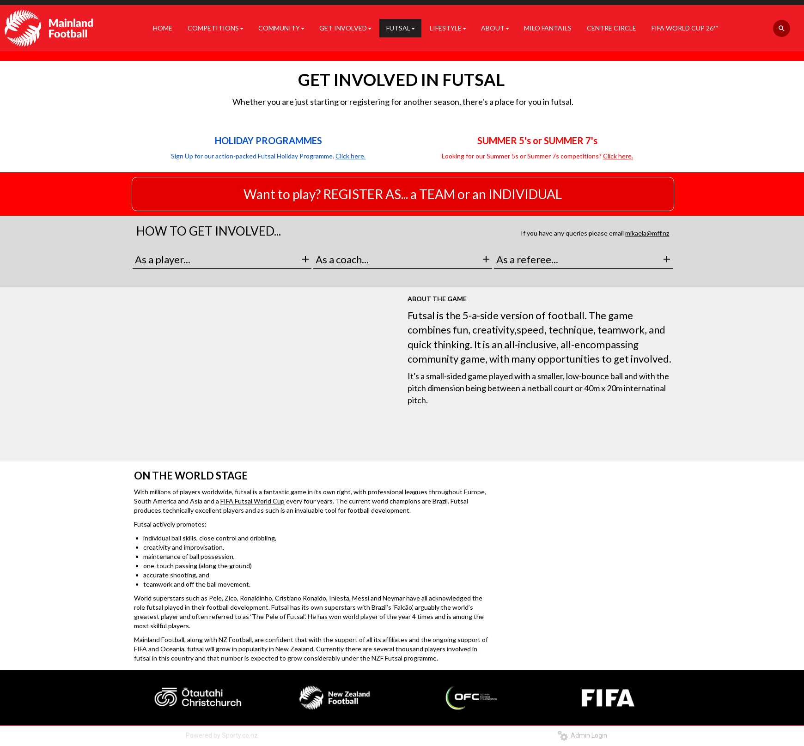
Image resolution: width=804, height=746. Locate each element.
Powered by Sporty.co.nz (222, 735)
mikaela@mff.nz (647, 233)
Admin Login (582, 735)
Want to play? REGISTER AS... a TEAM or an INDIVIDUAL (403, 194)
